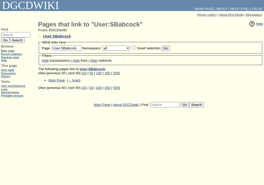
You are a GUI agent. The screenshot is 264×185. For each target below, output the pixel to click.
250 (107, 73)
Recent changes (11, 53)
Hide (45, 60)
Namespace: (91, 48)
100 (99, 73)
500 (116, 73)
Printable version (12, 95)
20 (85, 73)
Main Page (56, 80)
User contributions (13, 85)
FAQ (244, 9)
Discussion (8, 73)
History (6, 76)
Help (259, 24)
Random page (10, 57)
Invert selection (148, 48)
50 (91, 73)
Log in (256, 9)
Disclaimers (254, 14)
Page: (46, 48)
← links (73, 80)
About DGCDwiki (231, 14)
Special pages (10, 92)
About (222, 9)
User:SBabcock (57, 36)
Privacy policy (207, 14)
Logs (4, 89)
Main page (7, 50)
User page (7, 69)
